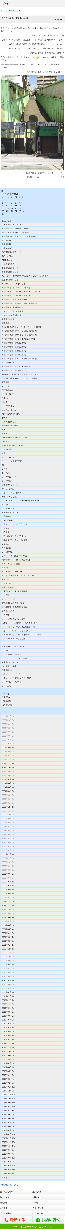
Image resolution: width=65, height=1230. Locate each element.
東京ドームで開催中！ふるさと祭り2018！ (19, 631)
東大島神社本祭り (9, 422)
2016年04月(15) (8, 1170)
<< (4, 194)
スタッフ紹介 (37, 1208)
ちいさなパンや (8, 240)
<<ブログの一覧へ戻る (10, 10)
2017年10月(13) (8, 1099)
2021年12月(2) (8, 902)
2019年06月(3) (8, 1020)
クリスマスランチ (9, 477)
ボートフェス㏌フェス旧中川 (13, 225)
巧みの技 (5, 615)
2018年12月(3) (8, 1043)
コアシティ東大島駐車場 (12, 315)
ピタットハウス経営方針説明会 (14, 556)
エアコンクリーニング (11, 674)
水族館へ (5, 528)
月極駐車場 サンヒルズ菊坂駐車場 (16, 288)
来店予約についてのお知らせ (13, 284)
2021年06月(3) (8, 925)
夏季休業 (5, 323)
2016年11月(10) (8, 1142)
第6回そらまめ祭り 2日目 (13, 445)
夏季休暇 (5, 382)
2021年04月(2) (8, 933)
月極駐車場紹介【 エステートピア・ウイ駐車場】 (22, 327)
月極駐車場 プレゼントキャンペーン (17, 295)
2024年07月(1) (8, 779)
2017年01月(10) (8, 1134)
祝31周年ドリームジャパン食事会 (15, 540)
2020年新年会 (7, 390)
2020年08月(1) (8, 965)
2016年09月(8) (8, 1150)
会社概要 (3, 1208)
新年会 (4, 469)
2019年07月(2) (8, 1016)
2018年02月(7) (8, 1083)
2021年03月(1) (8, 937)
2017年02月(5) (8, 1130)
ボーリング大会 (8, 489)
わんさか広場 (7, 256)
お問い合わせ (37, 1197)
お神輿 (4, 418)
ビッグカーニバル (9, 410)
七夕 (3, 430)
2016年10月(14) (8, 1146)
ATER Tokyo (7, 260)
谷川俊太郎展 (7, 552)
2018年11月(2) (8, 1047)
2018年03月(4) (8, 1079)
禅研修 (4, 402)
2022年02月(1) (8, 894)
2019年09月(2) (8, 1008)
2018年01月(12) (8, 1087)
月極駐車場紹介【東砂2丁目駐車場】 (16, 228)
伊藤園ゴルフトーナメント (12, 485)
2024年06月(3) (8, 783)
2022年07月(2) (8, 874)
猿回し (4, 643)
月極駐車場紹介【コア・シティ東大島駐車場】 (20, 236)
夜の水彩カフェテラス (11, 512)
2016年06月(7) (8, 1162)
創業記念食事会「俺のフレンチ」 (15, 437)
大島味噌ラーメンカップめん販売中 (16, 560)
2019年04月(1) (8, 1028)
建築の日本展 (7, 520)
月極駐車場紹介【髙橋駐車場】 (14, 347)
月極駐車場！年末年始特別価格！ (15, 299)
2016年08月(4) (8, 1154)
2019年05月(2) (8, 1024)
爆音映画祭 (6, 516)
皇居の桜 (5, 568)
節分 (3, 465)
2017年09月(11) (8, 1103)
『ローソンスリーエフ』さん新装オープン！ (20, 627)
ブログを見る (5, 1213)
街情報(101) (6, 701)
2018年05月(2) (8, 1071)
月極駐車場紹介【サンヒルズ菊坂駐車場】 (19, 339)
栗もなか (5, 504)
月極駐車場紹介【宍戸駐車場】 (14, 355)
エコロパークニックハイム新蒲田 (15, 658)
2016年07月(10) (8, 1158)
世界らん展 (6, 583)
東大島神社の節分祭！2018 (13, 603)
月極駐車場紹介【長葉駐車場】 (14, 351)
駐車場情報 (6, 244)
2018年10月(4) (8, 1051)
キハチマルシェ (8, 406)
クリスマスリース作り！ (12, 682)
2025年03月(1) (8, 748)
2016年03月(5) (8, 1174)
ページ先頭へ (37, 1213)
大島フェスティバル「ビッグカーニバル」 (19, 524)
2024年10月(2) (8, 767)
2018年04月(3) (8, 1075)
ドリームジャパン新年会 (12, 654)
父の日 (4, 434)
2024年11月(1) (8, 764)
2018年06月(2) (8, 1067)
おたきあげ (6, 473)
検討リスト (4, 1197)
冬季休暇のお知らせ (10, 272)
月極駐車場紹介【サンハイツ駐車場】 (17, 366)
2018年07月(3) (8, 1063)
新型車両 (5, 544)
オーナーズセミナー (10, 426)
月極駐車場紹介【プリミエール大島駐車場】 (20, 335)
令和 (3, 453)
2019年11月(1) (8, 1000)
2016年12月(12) (8, 1138)
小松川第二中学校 (9, 666)
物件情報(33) (7, 705)
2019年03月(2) (8, 1032)
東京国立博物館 (8, 587)
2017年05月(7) (8, 1118)
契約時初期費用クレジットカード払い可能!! (19, 378)
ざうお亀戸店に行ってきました (14, 536)
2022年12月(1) (8, 854)
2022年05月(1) (8, 882)
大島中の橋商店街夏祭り (12, 414)
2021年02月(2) (8, 941)
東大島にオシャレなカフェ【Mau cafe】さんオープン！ (24, 635)
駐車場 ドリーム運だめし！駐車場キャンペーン (21, 623)
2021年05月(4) (8, 929)
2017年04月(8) (8, 1122)
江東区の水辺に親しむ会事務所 (14, 591)
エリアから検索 (6, 1192)
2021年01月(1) (8, 945)
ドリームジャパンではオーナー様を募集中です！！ (22, 501)
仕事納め (5, 398)
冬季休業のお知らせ (10, 670)
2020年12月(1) (8, 949)
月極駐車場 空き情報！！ (12, 307)
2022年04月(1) (8, 886)
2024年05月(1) (8, 787)
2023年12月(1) (8, 807)
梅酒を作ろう (7, 248)
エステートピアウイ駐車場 (12, 311)
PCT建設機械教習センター (12, 252)
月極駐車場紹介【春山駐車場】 (14, 343)
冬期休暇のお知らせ (10, 268)
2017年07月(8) (8, 1111)
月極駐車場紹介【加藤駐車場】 (14, 370)
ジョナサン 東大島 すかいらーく (17, 232)
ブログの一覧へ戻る (9, 1185)
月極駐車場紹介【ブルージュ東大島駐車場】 (20, 303)
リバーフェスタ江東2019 (12, 461)
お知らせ (5, 386)
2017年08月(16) (8, 1107)
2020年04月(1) (8, 980)
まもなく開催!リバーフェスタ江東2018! (18, 575)
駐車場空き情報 (8, 319)
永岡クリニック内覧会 (11, 564)
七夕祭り (5, 532)
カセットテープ (8, 599)
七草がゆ (5, 650)
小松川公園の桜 (8, 264)
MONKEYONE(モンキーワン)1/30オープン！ (20, 374)
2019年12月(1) (8, 996)
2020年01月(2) (8, 992)
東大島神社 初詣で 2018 (13, 646)
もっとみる (6, 686)
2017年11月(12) (8, 1095)
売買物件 (3, 1203)
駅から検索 (36, 1192)
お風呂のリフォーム (10, 662)
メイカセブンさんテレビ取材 (13, 619)
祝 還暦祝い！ (8, 363)
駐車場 (35, 1203)
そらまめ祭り (7, 449)
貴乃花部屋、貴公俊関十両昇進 (14, 607)
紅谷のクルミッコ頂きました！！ (15, 639)
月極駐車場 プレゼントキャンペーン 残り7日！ (22, 292)
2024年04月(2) (8, 791)
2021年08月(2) (8, 917)
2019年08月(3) (8, 1012)
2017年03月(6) (8, 1126)
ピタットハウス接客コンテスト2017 (16, 678)
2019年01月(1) (8, 1040)
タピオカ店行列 (8, 394)
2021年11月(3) (8, 905)
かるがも (5, 441)
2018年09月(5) (8, 1055)
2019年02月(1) (8, 1036)
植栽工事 (5, 595)
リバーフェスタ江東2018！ (13, 572)
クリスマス (6, 481)
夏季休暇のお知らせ (10, 280)
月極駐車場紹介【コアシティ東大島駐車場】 (20, 359)
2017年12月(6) (8, 1091)
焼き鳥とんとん (8, 611)
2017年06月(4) (8, 1114)
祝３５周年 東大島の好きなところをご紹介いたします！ (25, 276)
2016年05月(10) (8, 1166)
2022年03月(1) (8, 890)
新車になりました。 (10, 497)
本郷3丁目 (6, 579)
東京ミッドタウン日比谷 (12, 493)
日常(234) (6, 697)
